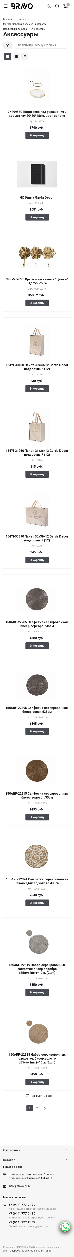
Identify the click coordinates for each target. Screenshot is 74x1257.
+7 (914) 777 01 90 (33, 1206)
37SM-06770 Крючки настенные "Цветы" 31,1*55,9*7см (37, 281)
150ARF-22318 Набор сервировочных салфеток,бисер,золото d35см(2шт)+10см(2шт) (37, 1058)
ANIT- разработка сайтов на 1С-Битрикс (27, 1250)
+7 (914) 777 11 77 (33, 1224)
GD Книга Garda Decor (37, 197)
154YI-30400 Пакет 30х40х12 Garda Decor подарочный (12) (37, 367)
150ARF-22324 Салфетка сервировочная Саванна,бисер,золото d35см (37, 881)
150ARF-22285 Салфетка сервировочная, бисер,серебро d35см (37, 624)
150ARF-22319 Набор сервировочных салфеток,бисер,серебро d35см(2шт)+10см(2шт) (37, 969)
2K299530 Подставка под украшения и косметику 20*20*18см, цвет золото (37, 114)
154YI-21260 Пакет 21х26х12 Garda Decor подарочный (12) (37, 453)
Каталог (9, 1160)
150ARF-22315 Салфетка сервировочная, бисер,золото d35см (37, 795)
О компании (11, 1150)
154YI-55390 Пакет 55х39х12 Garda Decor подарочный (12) (37, 538)
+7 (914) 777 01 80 (33, 1215)
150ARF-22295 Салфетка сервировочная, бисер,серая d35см (37, 710)
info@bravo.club (19, 1186)
